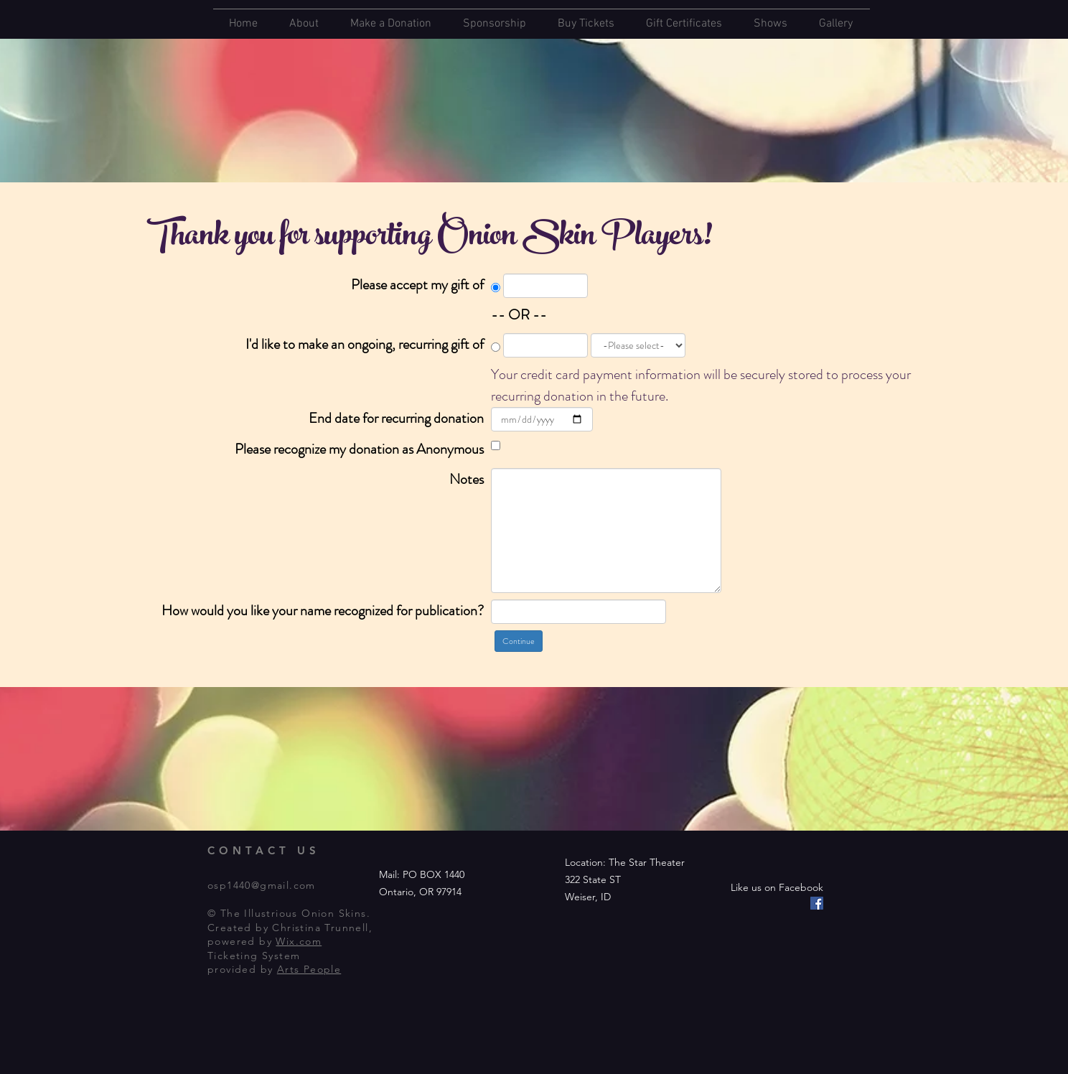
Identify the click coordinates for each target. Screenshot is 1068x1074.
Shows (770, 24)
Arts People (309, 969)
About (304, 24)
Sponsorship (494, 24)
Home (243, 24)
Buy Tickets (586, 24)
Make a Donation (390, 24)
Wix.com (299, 941)
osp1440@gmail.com (261, 885)
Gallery (836, 24)
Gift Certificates (684, 24)
